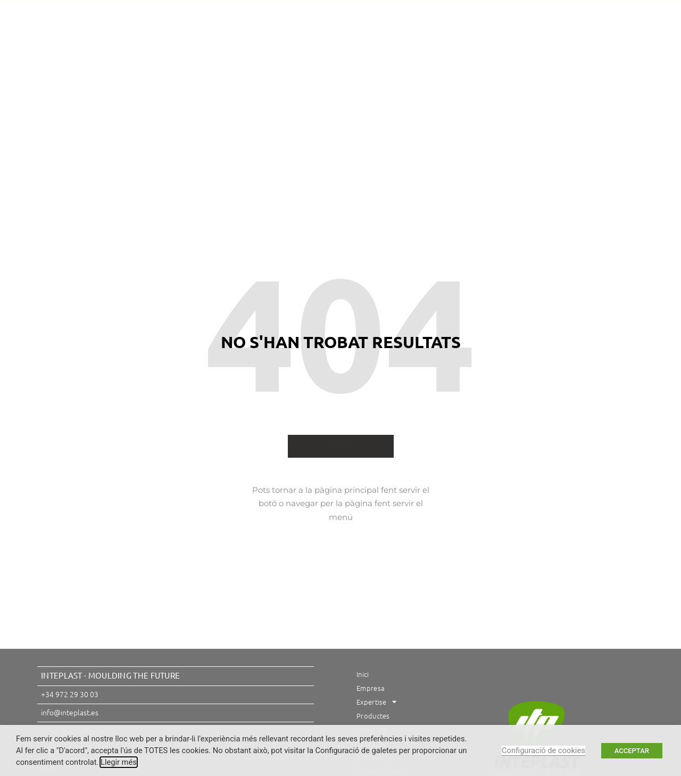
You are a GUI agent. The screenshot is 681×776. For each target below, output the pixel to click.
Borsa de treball (338, 88)
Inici (150, 64)
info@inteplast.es (69, 712)
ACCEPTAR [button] (631, 751)
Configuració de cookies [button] (543, 750)
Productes (323, 64)
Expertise (258, 63)
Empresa (196, 64)
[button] (600, 15)
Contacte (442, 64)
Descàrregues (507, 64)
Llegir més (119, 762)
